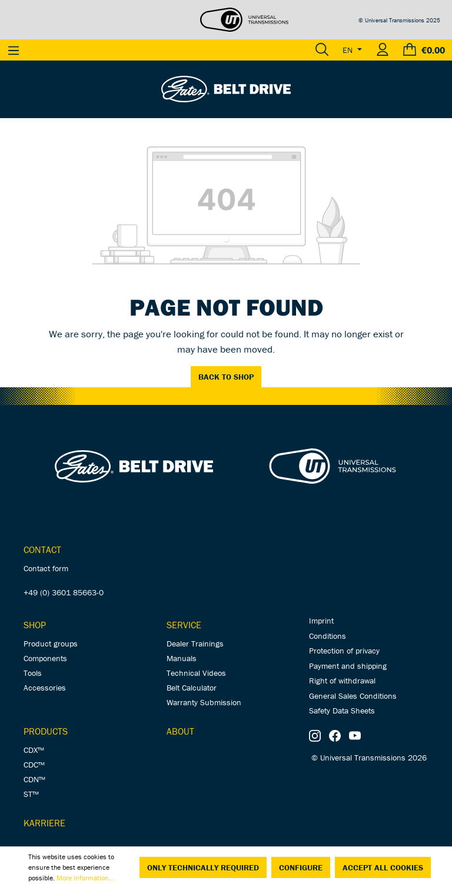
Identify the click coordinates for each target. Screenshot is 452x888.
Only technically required (203, 867)
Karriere (44, 823)
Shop (35, 625)
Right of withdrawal (342, 680)
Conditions (327, 636)
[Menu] (13, 50)
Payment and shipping (348, 666)
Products (46, 731)
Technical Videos (196, 673)
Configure (301, 867)
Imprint (321, 620)
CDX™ (34, 750)
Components (45, 658)
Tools (33, 673)
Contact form (46, 568)
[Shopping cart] (424, 50)
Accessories (45, 687)
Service (184, 625)
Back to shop (226, 376)
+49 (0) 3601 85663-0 (64, 592)
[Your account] (382, 50)
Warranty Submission (204, 702)
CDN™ (34, 779)
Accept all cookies (383, 867)
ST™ (31, 794)
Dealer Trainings (195, 643)
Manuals (182, 658)
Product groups (51, 643)
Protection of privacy (344, 650)
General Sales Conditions (353, 696)
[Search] (321, 50)
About (180, 731)
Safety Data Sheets (342, 710)
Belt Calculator (192, 687)
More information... (85, 877)
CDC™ (34, 764)
